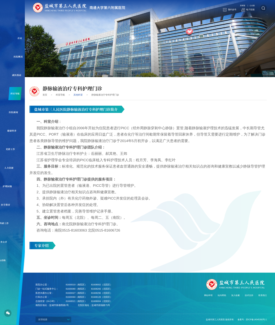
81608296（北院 (99, 293)
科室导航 (17, 93)
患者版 (241, 5)
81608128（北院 (99, 297)
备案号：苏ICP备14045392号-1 (252, 319)
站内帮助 (222, 295)
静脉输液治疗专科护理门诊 (105, 95)
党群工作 (12, 149)
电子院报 (248, 10)
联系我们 (262, 295)
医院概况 (20, 56)
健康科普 (14, 130)
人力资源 (11, 167)
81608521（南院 (74, 301)
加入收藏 (235, 295)
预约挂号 (229, 10)
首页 (22, 38)
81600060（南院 (74, 297)
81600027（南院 (74, 293)
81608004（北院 (99, 301)
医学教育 (8, 204)
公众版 (252, 5)
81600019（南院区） (76, 284)
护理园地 (9, 186)
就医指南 (19, 75)
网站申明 (208, 295)
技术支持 (249, 295)
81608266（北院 (99, 289)
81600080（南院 (74, 289)
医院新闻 (15, 112)
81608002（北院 (99, 284)
